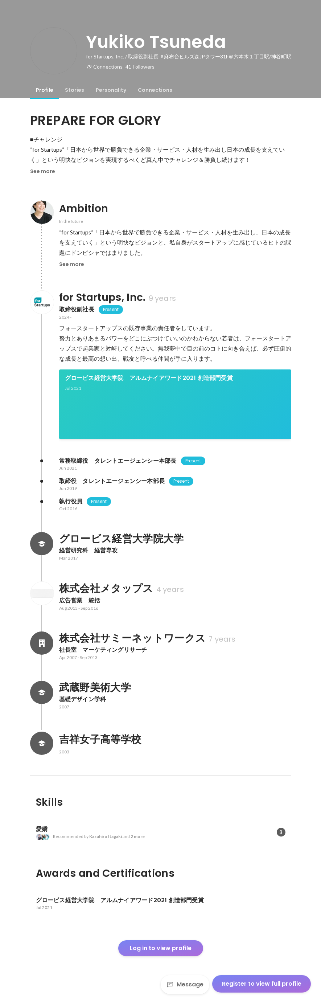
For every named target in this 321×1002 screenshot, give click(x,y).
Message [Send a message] (184, 984)
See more (42, 171)
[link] (175, 404)
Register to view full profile (261, 983)
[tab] (44, 90)
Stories (74, 90)
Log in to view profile (161, 948)
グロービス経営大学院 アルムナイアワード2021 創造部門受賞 (149, 378)
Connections (155, 90)
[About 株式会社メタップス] (41, 593)
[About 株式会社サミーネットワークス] (41, 643)
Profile (44, 90)
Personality (111, 90)
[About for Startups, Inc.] (41, 302)
